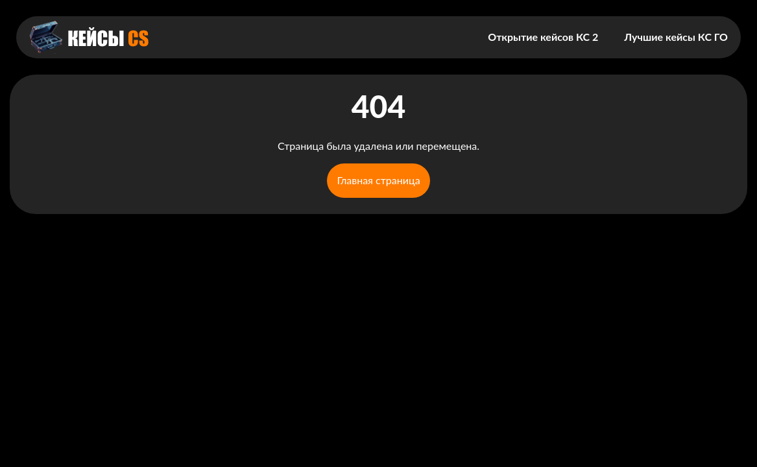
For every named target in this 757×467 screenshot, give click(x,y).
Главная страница (378, 180)
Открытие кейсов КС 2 (543, 36)
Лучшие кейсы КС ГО (676, 36)
